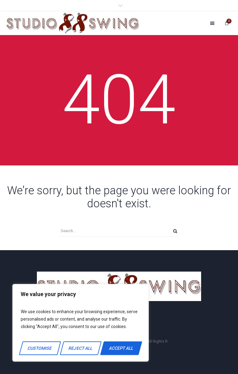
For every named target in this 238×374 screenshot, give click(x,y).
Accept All (121, 348)
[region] (80, 323)
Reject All (80, 348)
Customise (40, 348)
